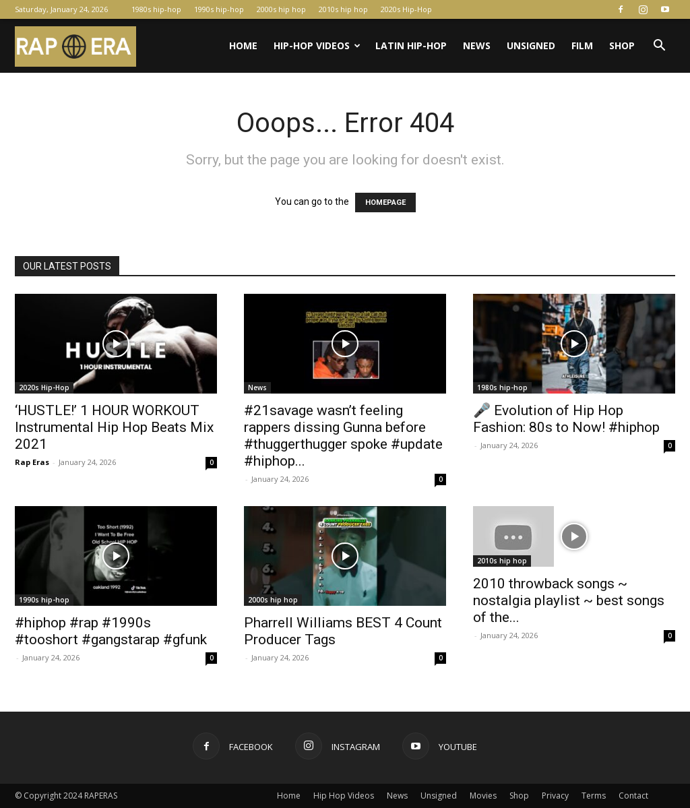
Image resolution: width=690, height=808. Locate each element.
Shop (622, 45)
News (477, 45)
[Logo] (75, 46)
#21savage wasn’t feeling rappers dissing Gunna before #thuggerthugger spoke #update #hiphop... (343, 435)
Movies (483, 795)
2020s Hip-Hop (406, 9)
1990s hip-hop (219, 9)
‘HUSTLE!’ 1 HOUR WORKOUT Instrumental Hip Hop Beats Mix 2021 (114, 427)
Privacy (555, 795)
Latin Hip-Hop (411, 45)
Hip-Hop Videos (317, 45)
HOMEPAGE (385, 202)
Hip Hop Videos (343, 795)
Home (243, 45)
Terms (594, 795)
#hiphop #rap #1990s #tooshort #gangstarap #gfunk (111, 631)
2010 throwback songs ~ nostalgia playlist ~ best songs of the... (568, 600)
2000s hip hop (281, 9)
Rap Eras (32, 462)
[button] (659, 46)
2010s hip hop (343, 9)
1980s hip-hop (156, 9)
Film (582, 45)
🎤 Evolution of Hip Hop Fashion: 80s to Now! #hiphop (566, 418)
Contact (633, 795)
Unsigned (531, 45)
